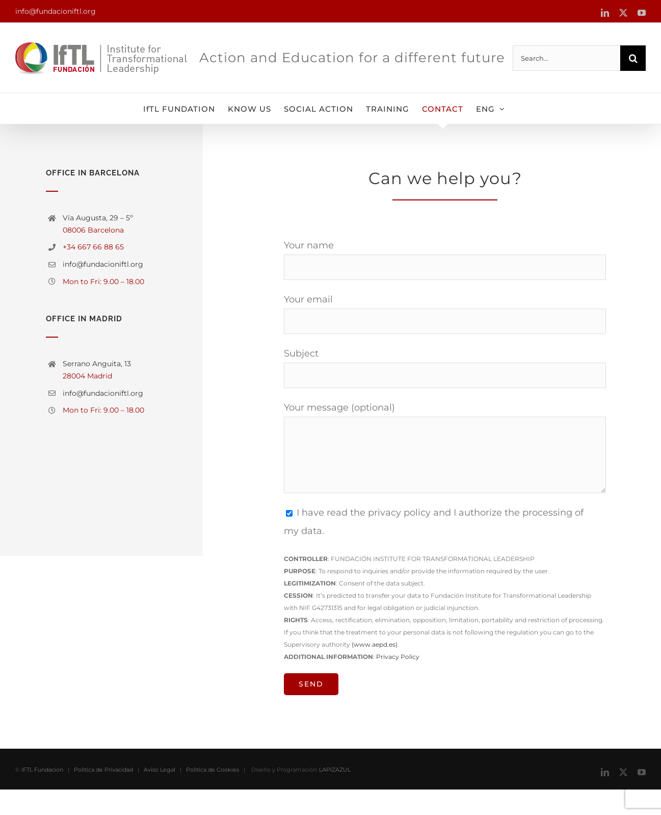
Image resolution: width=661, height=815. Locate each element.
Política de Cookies (212, 795)
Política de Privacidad (103, 795)
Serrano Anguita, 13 (97, 363)
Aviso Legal (159, 795)
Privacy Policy (397, 656)
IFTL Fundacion (42, 795)
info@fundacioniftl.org (55, 11)
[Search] (633, 58)
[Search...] (566, 58)
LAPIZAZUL (335, 795)
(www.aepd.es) (375, 644)
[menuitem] (490, 108)
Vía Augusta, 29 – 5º (98, 217)
